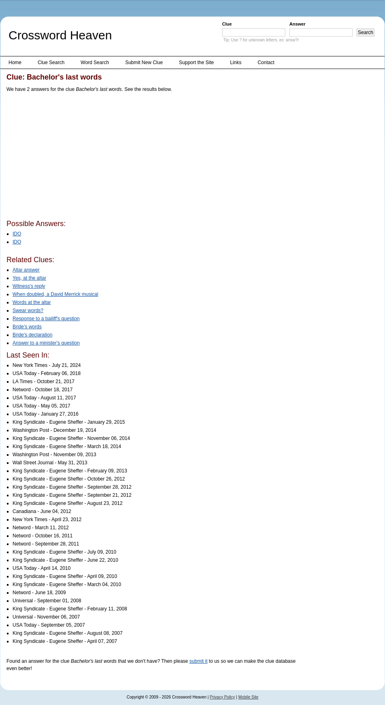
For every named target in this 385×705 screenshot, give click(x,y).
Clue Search (51, 62)
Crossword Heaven (60, 35)
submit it (198, 661)
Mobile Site (248, 697)
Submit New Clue (144, 62)
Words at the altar (32, 302)
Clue (227, 24)
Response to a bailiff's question (46, 318)
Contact (266, 62)
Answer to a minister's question (46, 343)
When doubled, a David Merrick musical (55, 294)
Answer (297, 24)
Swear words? (28, 310)
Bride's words (27, 327)
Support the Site (196, 62)
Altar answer (26, 270)
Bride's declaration (32, 335)
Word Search (95, 62)
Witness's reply (29, 286)
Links (236, 62)
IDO (17, 234)
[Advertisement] (134, 157)
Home (15, 62)
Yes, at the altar (29, 278)
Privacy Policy (222, 697)
